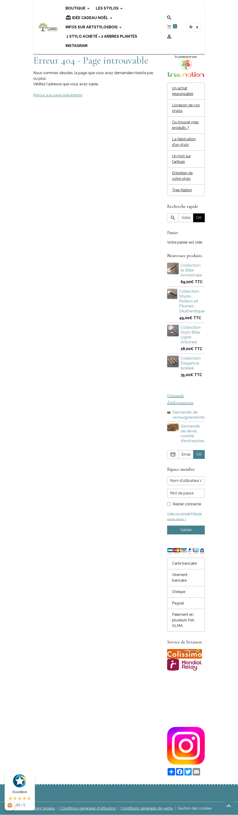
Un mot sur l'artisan (181, 159)
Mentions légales (40, 808)
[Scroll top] (229, 806)
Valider (186, 530)
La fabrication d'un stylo (184, 142)
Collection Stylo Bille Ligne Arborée (191, 334)
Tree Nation (182, 190)
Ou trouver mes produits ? (185, 125)
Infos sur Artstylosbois (92, 27)
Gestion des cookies (194, 808)
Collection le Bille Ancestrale (191, 270)
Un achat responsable (182, 91)
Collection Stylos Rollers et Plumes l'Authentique (192, 301)
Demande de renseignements (188, 414)
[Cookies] (10, 805)
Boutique (76, 8)
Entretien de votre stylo (182, 176)
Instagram (76, 45)
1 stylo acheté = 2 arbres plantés (101, 36)
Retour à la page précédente (57, 95)
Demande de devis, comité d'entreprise (192, 433)
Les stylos (107, 8)
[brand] (48, 27)
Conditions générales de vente (147, 808)
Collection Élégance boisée (191, 363)
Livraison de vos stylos (186, 108)
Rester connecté (187, 504)
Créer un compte (178, 513)
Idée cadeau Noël (87, 17)
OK (199, 217)
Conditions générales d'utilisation (88, 808)
